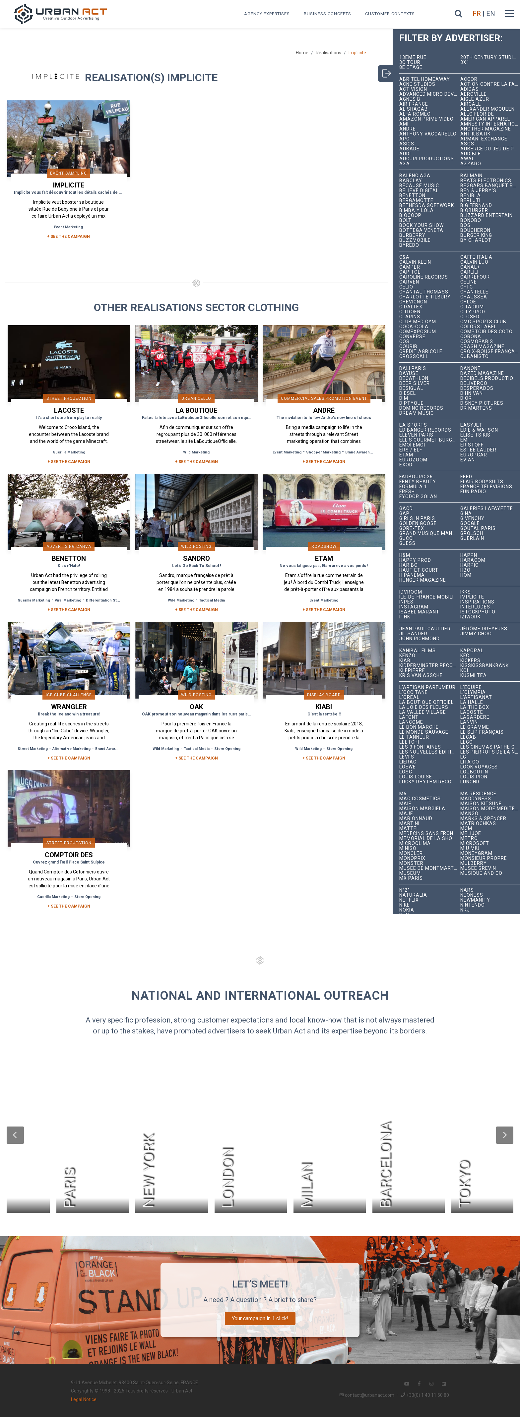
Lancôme (411, 722)
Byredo (409, 245)
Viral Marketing (68, 600)
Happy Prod (415, 560)
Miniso (408, 848)
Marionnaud (415, 818)
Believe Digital (419, 190)
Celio (406, 287)
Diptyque (411, 403)
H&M (404, 555)
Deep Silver (414, 383)
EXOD (406, 464)
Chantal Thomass (423, 291)
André (407, 129)
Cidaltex (410, 306)
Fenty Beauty (417, 481)
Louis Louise (415, 776)
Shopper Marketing (323, 452)
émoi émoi (412, 445)
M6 (403, 793)
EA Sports (413, 425)
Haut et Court (418, 570)
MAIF (405, 803)
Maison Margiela (422, 808)
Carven (409, 282)
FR (477, 14)
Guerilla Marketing (69, 452)
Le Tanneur (414, 737)
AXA (404, 163)
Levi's (406, 757)
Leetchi (409, 742)
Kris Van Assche (421, 675)
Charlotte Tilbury (425, 296)
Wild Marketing (196, 452)
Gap (404, 513)
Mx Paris (411, 878)
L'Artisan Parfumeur (427, 687)
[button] (15, 1135)
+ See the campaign (68, 461)
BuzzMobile (415, 240)
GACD (406, 508)
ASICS (406, 143)
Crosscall (413, 356)
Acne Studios (417, 84)
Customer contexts (390, 13)
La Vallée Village (422, 712)
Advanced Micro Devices (430, 94)
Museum (410, 873)
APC (404, 138)
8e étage (410, 67)
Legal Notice (84, 1399)
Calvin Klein (415, 262)
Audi (405, 153)
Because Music (419, 185)
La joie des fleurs (423, 707)
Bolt (405, 220)
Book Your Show (421, 225)
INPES (406, 602)
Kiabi (405, 660)
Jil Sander (413, 633)
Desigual (411, 388)
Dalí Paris (412, 368)
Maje (406, 813)
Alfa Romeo (415, 114)
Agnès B (410, 99)
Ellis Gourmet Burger (429, 440)
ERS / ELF (410, 449)
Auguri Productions (426, 158)
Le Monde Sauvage (423, 732)
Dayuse (409, 373)
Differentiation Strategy (107, 600)
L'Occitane (413, 692)
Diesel (407, 393)
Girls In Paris (417, 518)
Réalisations (328, 52)
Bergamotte (416, 200)
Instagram (413, 606)
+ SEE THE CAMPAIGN (68, 236)
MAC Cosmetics (420, 798)
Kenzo (407, 655)
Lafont (409, 717)
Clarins (409, 316)
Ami (404, 124)
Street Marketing (33, 749)
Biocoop (410, 215)
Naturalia (413, 895)
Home (302, 52)
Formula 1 (413, 486)
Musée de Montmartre (429, 868)
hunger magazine (422, 580)
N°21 (405, 890)
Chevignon (413, 301)
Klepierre (412, 670)
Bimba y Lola (416, 210)
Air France (413, 104)
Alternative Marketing (71, 749)
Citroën (410, 311)
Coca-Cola (413, 326)
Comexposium (417, 331)
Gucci (406, 538)
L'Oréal (409, 697)
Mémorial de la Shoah (429, 838)
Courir (408, 346)
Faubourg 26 (416, 476)
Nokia (406, 910)
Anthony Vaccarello (428, 133)
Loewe (407, 766)
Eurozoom (413, 459)
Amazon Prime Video (426, 119)
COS (404, 341)
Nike (404, 905)
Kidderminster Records (430, 665)
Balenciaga (414, 175)
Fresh (407, 491)
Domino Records (421, 408)
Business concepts (327, 13)
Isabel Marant (419, 611)
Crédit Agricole (420, 351)
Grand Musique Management (430, 533)
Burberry (412, 235)
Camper (409, 267)
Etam (406, 454)
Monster (411, 863)
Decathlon (413, 378)
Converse (412, 336)
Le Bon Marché (419, 727)
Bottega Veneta (421, 230)
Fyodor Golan (418, 496)
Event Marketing (68, 227)
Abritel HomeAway (424, 79)
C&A (404, 257)
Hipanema (412, 575)
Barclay (410, 180)
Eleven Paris (416, 435)
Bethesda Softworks (428, 205)
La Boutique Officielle (429, 702)
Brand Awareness (361, 452)
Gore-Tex (411, 528)
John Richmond (419, 638)
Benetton (412, 195)
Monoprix (412, 858)
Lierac (408, 762)
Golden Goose (418, 523)
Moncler (411, 853)
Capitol (410, 272)
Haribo (408, 565)
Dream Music (416, 413)
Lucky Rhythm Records (430, 781)
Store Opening (227, 749)
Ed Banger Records (425, 430)
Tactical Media (212, 600)
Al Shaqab (413, 109)
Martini (409, 823)
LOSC (405, 771)
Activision (413, 89)
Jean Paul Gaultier (425, 628)
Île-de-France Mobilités (430, 597)
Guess (407, 543)
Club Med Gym (417, 321)
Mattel (409, 828)
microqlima (415, 843)
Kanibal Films (417, 650)
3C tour (410, 62)
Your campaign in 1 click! (260, 1318)
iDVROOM (410, 592)
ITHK (404, 616)
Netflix (409, 900)
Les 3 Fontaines (420, 747)
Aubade (409, 148)
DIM (403, 398)
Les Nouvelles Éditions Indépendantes (430, 752)
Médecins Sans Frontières (430, 833)
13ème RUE (412, 57)
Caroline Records (423, 277)
